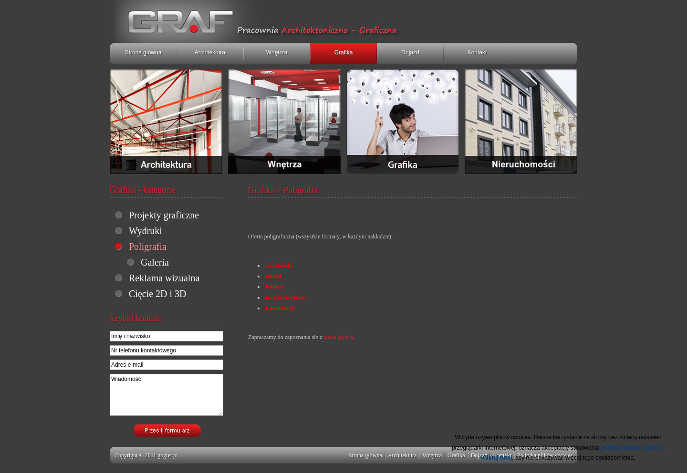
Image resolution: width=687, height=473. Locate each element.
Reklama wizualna (164, 278)
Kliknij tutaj (496, 457)
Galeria (155, 262)
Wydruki (145, 231)
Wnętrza (277, 52)
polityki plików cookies (632, 447)
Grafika (343, 52)
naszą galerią (338, 337)
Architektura (210, 52)
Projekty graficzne (164, 215)
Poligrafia (148, 246)
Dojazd (410, 52)
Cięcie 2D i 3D (158, 293)
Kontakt (477, 52)
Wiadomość (166, 395)
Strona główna (143, 52)
